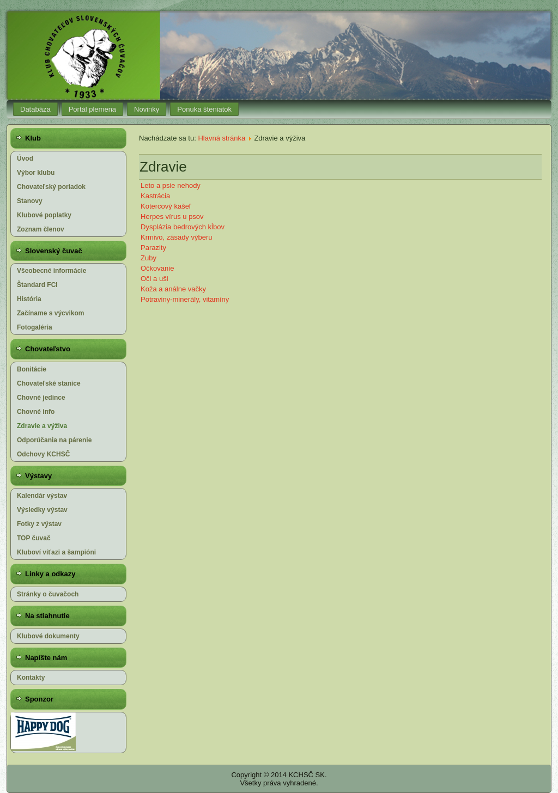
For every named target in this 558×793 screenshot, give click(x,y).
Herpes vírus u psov (172, 216)
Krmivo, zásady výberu (177, 237)
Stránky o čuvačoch (47, 594)
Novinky (146, 109)
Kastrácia (155, 196)
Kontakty (31, 677)
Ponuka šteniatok (204, 109)
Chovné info (35, 412)
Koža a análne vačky (173, 289)
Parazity (153, 247)
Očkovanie (157, 268)
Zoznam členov (40, 229)
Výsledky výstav (42, 510)
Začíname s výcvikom (50, 313)
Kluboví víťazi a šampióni (56, 552)
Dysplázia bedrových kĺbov (183, 227)
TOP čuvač (34, 538)
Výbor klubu (35, 172)
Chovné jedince (41, 397)
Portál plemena (92, 109)
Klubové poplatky (44, 215)
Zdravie (163, 166)
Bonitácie (31, 369)
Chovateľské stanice (49, 383)
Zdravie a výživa (42, 426)
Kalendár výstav (42, 495)
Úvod (25, 158)
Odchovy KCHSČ (43, 454)
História (29, 299)
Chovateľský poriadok (51, 187)
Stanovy (30, 201)
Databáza (35, 109)
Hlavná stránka (221, 138)
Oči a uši (154, 278)
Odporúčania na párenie (54, 440)
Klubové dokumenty (48, 636)
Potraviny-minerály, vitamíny (185, 299)
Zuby (148, 258)
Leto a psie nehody (171, 185)
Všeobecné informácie (51, 270)
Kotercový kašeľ (166, 206)
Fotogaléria (34, 327)
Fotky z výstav (39, 524)
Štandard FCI (37, 285)
